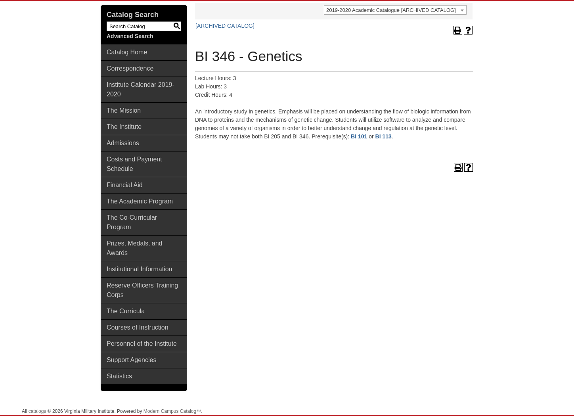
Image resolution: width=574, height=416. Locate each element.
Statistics (119, 376)
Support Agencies (131, 360)
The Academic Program (140, 201)
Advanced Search (130, 36)
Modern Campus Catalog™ (172, 411)
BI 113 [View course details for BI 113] (383, 136)
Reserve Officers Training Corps (142, 290)
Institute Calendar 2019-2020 (140, 89)
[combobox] (395, 10)
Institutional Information (139, 269)
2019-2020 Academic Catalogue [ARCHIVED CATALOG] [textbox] (391, 10)
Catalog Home (127, 52)
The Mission (124, 110)
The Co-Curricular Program (132, 222)
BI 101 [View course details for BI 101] (359, 136)
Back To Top (546, 403)
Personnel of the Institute (142, 343)
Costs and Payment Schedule (134, 164)
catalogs (37, 411)
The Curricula (126, 311)
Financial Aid (125, 185)
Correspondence (130, 68)
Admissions (123, 143)
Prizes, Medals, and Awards (135, 248)
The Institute (124, 126)
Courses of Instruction (137, 327)
